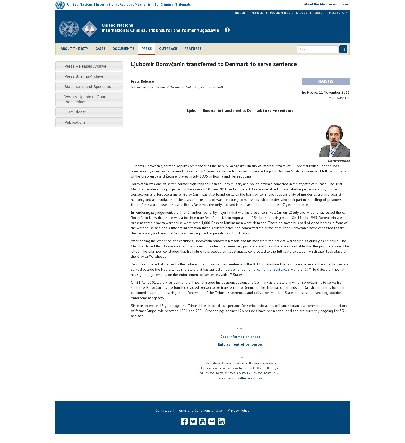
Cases (100, 48)
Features (192, 48)
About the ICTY (74, 48)
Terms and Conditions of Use (199, 410)
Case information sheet (240, 336)
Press (147, 48)
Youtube (257, 378)
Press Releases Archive (85, 66)
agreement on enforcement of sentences (257, 269)
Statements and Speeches (87, 86)
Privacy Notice (239, 410)
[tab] (89, 66)
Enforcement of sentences (240, 344)
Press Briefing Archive (83, 76)
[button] (227, 30)
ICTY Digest (75, 112)
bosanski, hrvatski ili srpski (289, 12)
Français (257, 12)
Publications (75, 122)
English (240, 12)
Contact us (163, 410)
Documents (123, 48)
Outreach (168, 48)
